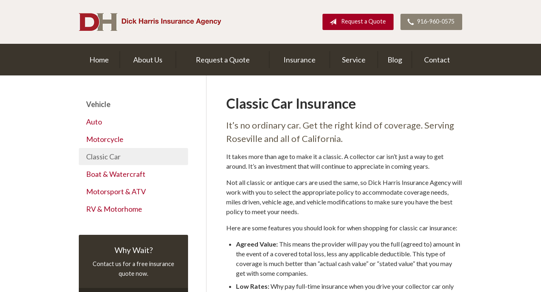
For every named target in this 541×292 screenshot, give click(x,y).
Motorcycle (104, 139)
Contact (437, 59)
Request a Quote (356, 22)
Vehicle (98, 104)
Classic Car (103, 156)
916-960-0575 (429, 22)
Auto (94, 121)
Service (354, 59)
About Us (147, 59)
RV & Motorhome (114, 208)
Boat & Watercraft (115, 174)
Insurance (299, 59)
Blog (394, 59)
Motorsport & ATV (116, 191)
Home (99, 59)
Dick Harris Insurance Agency (150, 22)
